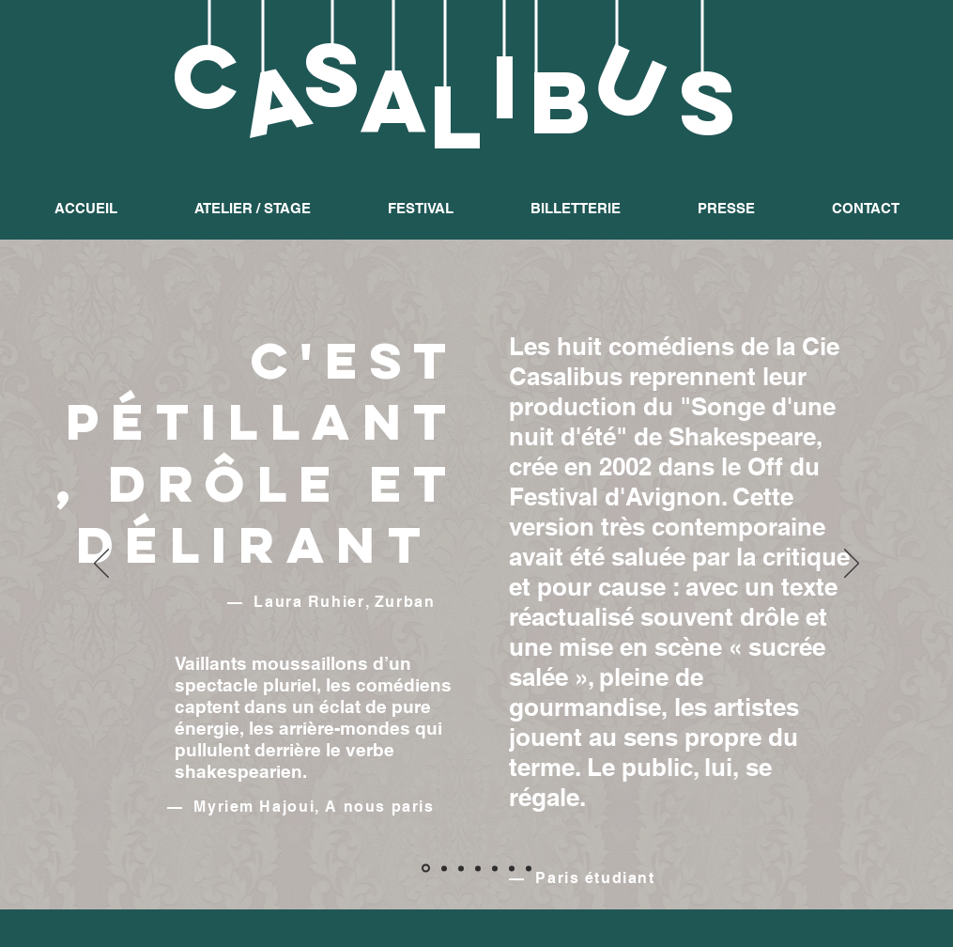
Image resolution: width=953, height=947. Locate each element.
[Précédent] (101, 565)
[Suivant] (851, 565)
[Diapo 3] (495, 868)
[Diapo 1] (426, 868)
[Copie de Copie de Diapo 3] (528, 868)
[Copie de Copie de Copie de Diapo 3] (478, 868)
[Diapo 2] (444, 868)
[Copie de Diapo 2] (461, 868)
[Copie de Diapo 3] (512, 868)
